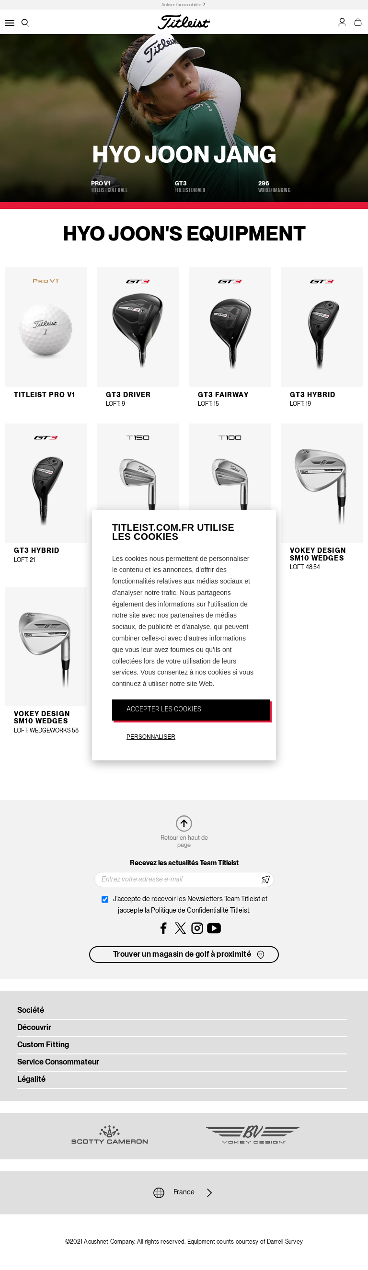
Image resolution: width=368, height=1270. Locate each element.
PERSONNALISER (150, 736)
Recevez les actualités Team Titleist (184, 863)
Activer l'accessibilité (181, 5)
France (184, 1193)
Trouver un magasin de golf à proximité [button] (189, 955)
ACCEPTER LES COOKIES (163, 709)
